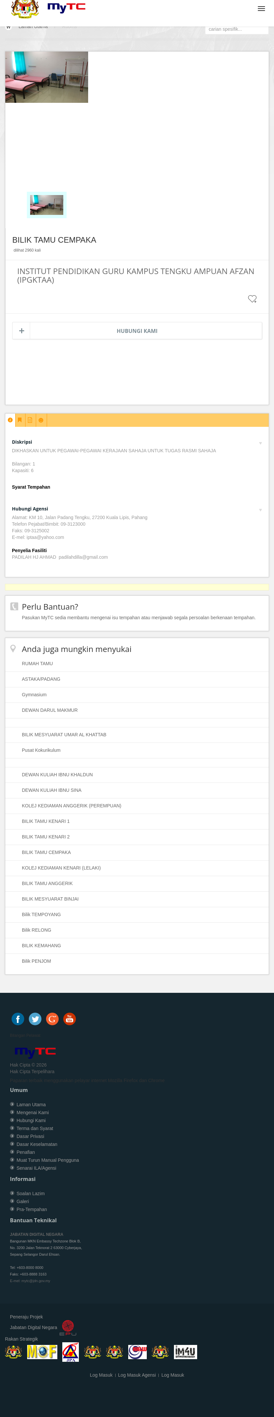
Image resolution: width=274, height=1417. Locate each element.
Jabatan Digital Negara (33, 1327)
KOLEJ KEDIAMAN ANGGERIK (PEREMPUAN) (71, 805)
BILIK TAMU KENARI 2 (46, 836)
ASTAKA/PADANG (41, 679)
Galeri (23, 1201)
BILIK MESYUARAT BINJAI (50, 899)
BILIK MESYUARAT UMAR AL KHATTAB (64, 734)
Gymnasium (34, 694)
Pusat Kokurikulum (41, 750)
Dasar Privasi (30, 1136)
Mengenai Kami (33, 1112)
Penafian (26, 1152)
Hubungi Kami (137, 331)
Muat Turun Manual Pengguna (48, 1160)
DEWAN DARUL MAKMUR (50, 710)
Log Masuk (101, 1375)
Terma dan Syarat (35, 1128)
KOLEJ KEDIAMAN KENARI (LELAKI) (61, 867)
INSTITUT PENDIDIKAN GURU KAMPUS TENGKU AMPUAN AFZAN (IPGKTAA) (135, 275)
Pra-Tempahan (32, 1209)
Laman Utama (33, 26)
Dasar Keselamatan (37, 1144)
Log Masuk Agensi (137, 1375)
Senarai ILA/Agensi (36, 1168)
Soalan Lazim (31, 1193)
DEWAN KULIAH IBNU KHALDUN (57, 774)
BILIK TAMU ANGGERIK (47, 883)
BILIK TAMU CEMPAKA (46, 852)
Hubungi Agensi (137, 509)
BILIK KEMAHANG (41, 945)
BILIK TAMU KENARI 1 (46, 821)
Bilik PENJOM (36, 961)
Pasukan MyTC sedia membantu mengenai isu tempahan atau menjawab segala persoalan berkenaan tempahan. (139, 617)
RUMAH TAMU (37, 663)
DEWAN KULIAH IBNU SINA (52, 790)
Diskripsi (137, 442)
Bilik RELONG (36, 930)
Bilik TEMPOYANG (41, 914)
